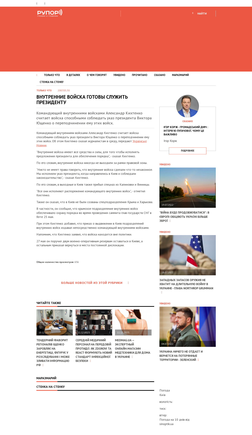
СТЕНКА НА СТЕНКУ (52, 82)
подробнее (187, 150)
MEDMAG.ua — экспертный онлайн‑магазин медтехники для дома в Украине (129, 348)
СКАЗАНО (159, 75)
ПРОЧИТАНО (139, 75)
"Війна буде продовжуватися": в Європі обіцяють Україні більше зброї (185, 216)
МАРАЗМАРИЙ (180, 75)
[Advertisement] (126, 43)
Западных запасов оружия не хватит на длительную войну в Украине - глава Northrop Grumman (185, 286)
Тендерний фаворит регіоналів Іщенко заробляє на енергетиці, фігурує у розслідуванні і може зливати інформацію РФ (53, 352)
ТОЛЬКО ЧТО (52, 75)
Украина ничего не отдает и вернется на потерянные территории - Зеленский (182, 355)
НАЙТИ (202, 13)
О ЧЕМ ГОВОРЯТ (97, 75)
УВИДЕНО (119, 75)
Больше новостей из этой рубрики (95, 283)
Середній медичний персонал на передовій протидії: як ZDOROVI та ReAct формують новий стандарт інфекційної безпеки (94, 352)
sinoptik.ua (166, 424)
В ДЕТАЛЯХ (73, 75)
